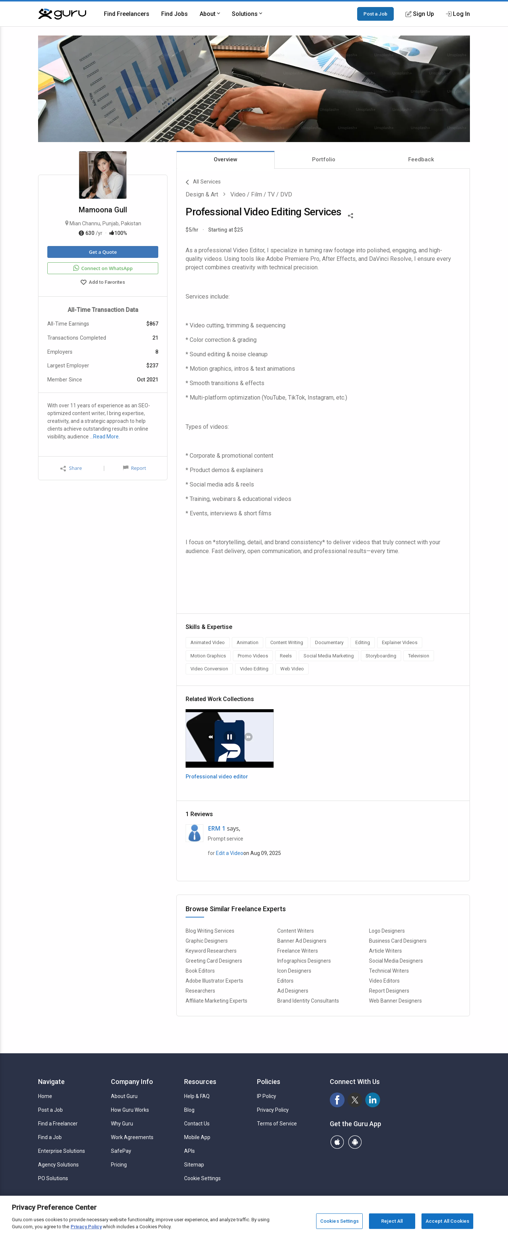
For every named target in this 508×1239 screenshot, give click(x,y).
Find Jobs (174, 13)
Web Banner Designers (395, 1001)
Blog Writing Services (210, 931)
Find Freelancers (126, 13)
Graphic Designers (207, 941)
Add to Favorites (103, 283)
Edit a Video (229, 853)
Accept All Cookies (447, 1221)
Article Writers (385, 951)
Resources (200, 1081)
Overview (225, 159)
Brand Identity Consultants (308, 1001)
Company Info (132, 1081)
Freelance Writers (297, 951)
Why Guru (122, 1124)
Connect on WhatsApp (103, 268)
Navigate (51, 1081)
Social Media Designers (396, 961)
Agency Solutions (58, 1165)
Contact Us (197, 1124)
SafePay (121, 1151)
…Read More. (105, 437)
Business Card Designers (398, 941)
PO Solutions (53, 1178)
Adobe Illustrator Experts (214, 981)
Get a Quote (102, 252)
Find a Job (50, 1137)
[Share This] (350, 215)
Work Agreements (132, 1137)
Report (134, 468)
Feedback (421, 159)
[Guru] (62, 14)
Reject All (392, 1221)
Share (71, 468)
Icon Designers (294, 971)
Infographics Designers (304, 961)
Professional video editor (217, 777)
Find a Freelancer (58, 1124)
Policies (268, 1081)
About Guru (124, 1096)
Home (45, 1096)
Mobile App (197, 1137)
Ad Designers (292, 991)
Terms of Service (277, 1124)
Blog (189, 1110)
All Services (203, 182)
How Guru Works (130, 1110)
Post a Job (375, 14)
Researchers (200, 991)
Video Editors (384, 981)
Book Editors (200, 971)
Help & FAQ (197, 1096)
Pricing (119, 1165)
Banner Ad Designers (301, 941)
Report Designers (389, 991)
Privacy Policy (273, 1110)
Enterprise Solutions (61, 1151)
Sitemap (194, 1165)
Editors (285, 981)
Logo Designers (387, 931)
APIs (189, 1151)
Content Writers (295, 931)
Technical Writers (389, 971)
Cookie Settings (202, 1178)
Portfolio (323, 159)
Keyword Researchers (211, 951)
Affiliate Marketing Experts (216, 1001)
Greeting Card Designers (214, 961)
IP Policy (266, 1096)
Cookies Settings (339, 1221)
